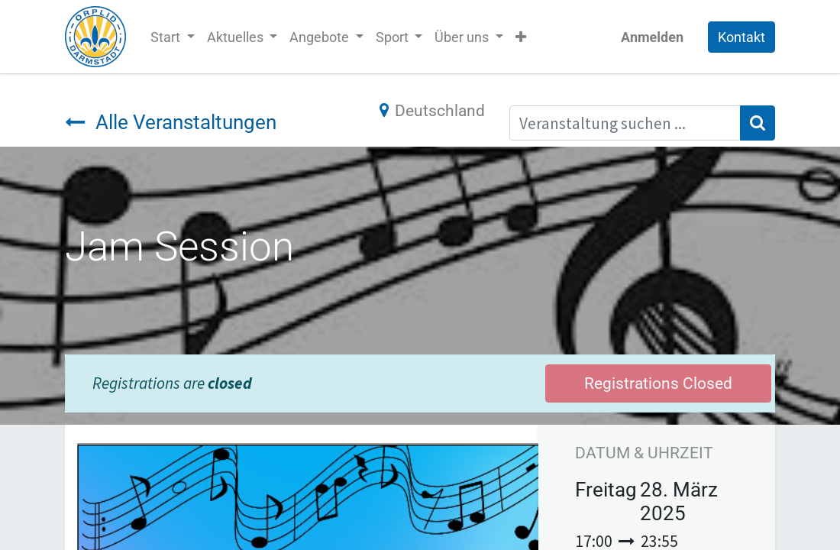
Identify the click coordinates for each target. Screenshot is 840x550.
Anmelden (652, 37)
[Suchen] (757, 123)
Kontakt (741, 37)
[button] (520, 37)
